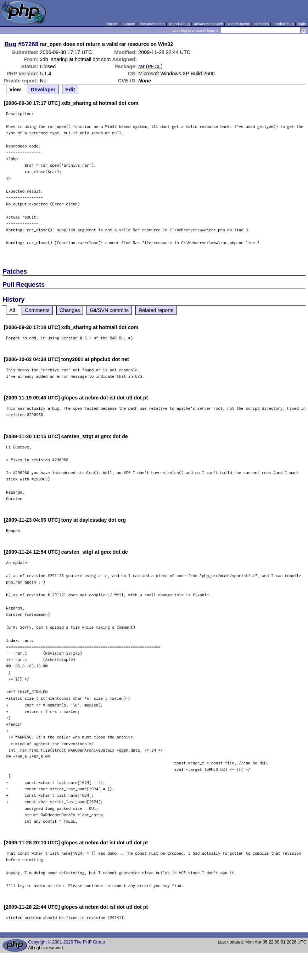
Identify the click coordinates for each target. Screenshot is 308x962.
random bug (283, 24)
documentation (152, 24)
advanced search (208, 24)
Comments (37, 310)
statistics (261, 24)
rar (141, 66)
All (12, 310)
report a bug (179, 24)
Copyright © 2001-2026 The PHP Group (66, 942)
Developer (43, 89)
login (302, 24)
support (129, 24)
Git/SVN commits (109, 310)
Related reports (156, 310)
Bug (11, 44)
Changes (70, 310)
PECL (154, 66)
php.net (112, 24)
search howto (238, 24)
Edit (70, 89)
